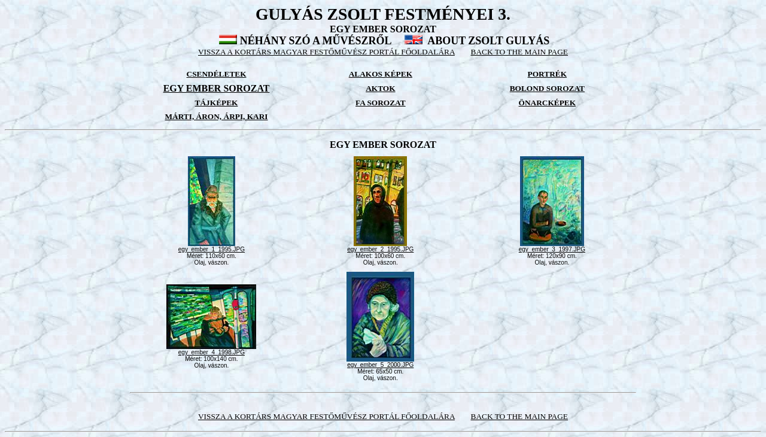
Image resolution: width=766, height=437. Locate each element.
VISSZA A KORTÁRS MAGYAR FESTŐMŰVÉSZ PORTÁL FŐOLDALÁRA (326, 51)
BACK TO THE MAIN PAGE (519, 51)
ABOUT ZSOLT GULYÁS (488, 41)
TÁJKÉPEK (216, 102)
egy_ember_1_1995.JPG (211, 247)
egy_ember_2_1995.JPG (380, 247)
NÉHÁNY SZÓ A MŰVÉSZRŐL (315, 41)
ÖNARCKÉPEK (547, 102)
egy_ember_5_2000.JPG (380, 362)
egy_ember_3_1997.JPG (552, 247)
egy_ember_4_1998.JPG (211, 350)
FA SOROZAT (380, 102)
